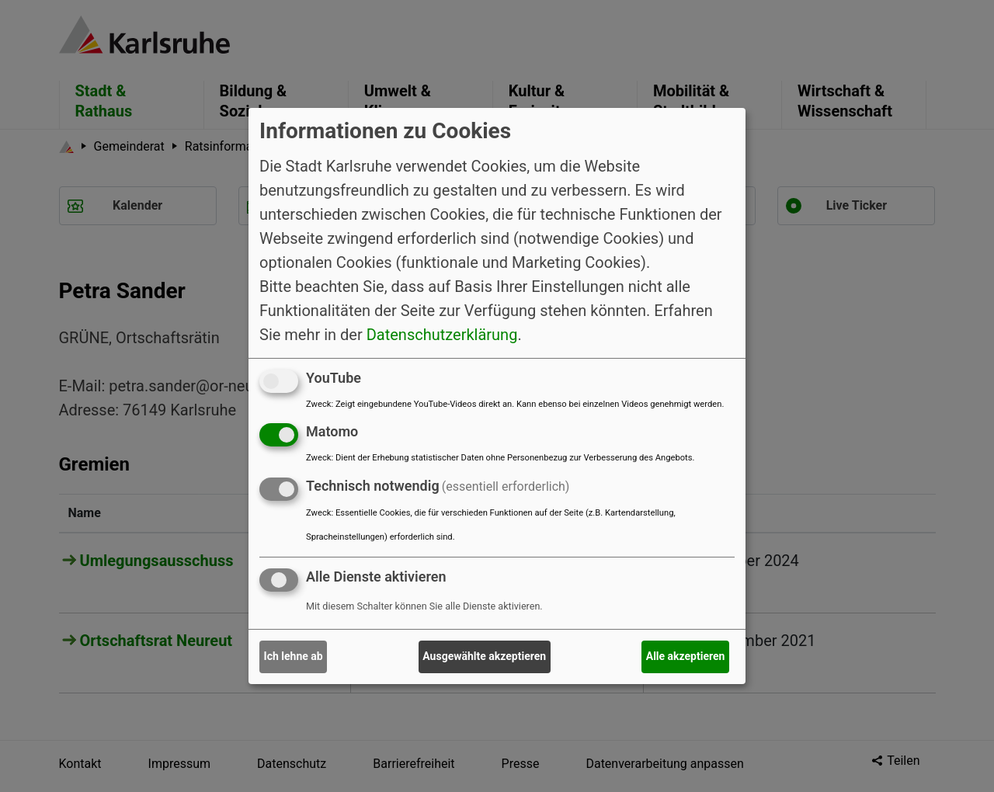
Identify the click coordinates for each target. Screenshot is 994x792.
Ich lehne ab (293, 656)
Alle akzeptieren (685, 656)
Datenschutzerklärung (442, 334)
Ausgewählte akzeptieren (484, 656)
